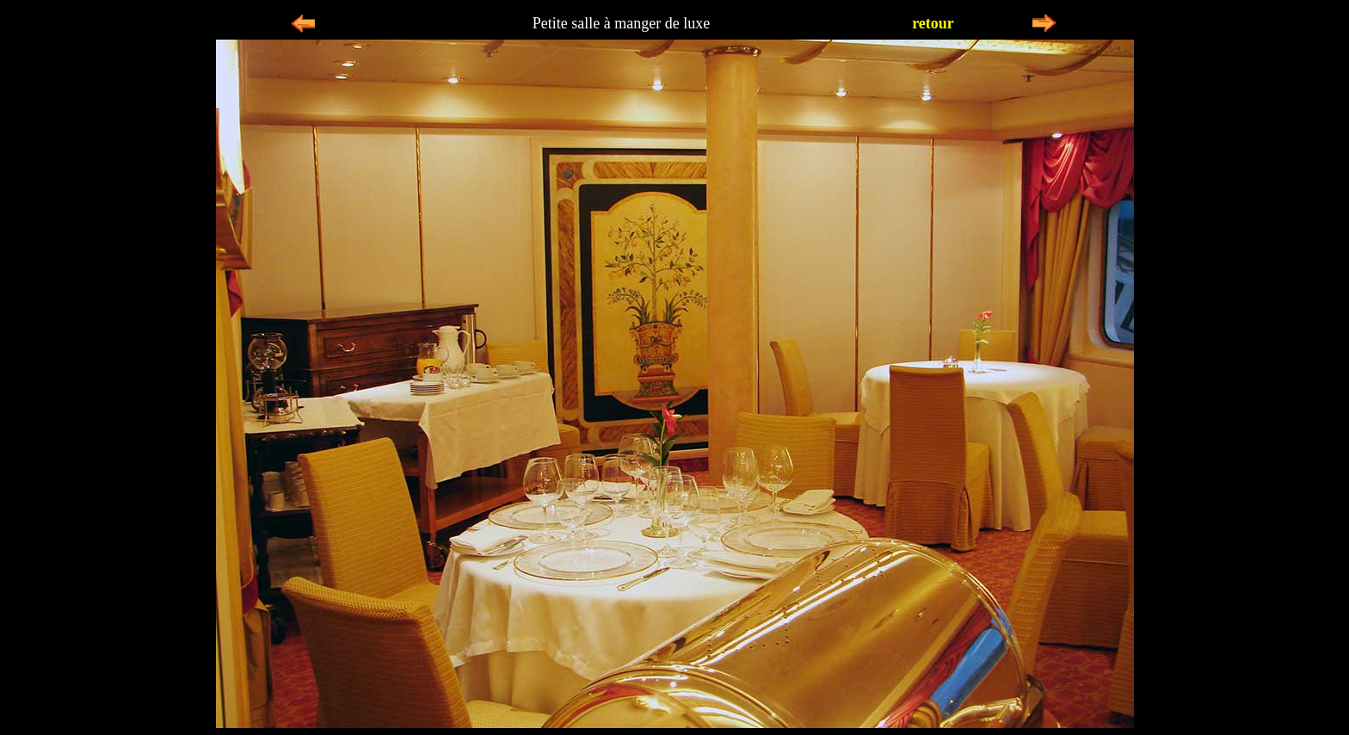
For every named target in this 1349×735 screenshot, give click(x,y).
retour (933, 23)
